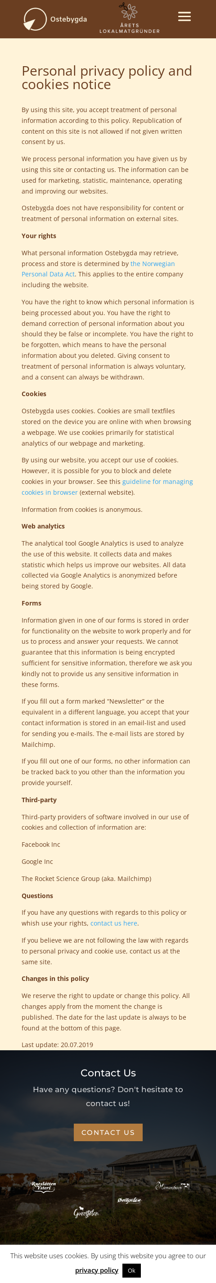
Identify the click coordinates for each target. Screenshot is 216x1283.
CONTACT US (108, 1132)
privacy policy (96, 1269)
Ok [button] (131, 1270)
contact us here (113, 923)
